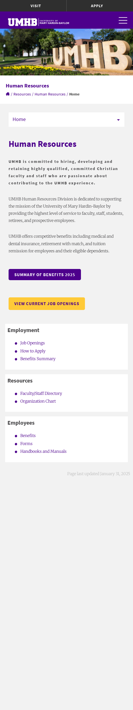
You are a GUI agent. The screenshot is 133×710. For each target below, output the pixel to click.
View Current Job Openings (46, 303)
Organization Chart (38, 401)
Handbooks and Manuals (43, 451)
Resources (22, 94)
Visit (36, 5)
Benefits (28, 435)
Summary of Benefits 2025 (44, 274)
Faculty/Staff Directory (41, 393)
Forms (26, 443)
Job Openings (32, 343)
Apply (97, 5)
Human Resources (50, 94)
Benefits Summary (37, 358)
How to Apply (32, 351)
